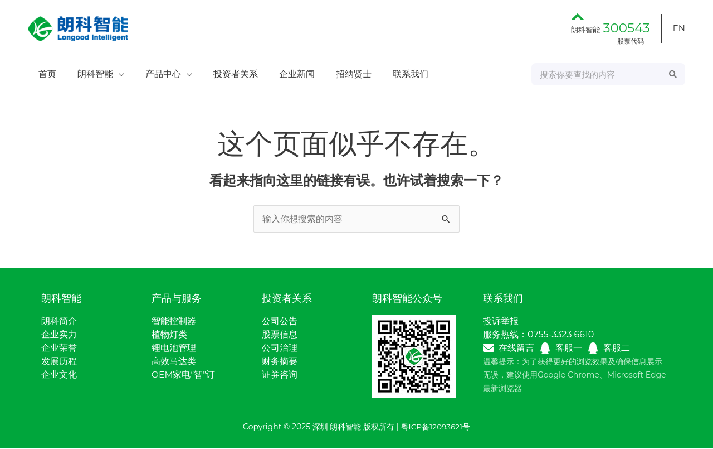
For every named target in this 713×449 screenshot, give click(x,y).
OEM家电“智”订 (184, 375)
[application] (113, 74)
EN (679, 28)
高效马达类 (174, 361)
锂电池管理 (174, 348)
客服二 (616, 348)
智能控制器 (174, 321)
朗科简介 (59, 321)
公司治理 (279, 348)
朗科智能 (610, 29)
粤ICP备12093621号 (436, 427)
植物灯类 (169, 335)
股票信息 (279, 335)
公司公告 (279, 321)
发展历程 (59, 361)
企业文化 (59, 375)
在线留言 (516, 348)
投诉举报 (501, 321)
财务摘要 (279, 361)
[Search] (673, 74)
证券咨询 (279, 375)
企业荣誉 (59, 348)
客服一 (568, 348)
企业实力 (59, 335)
